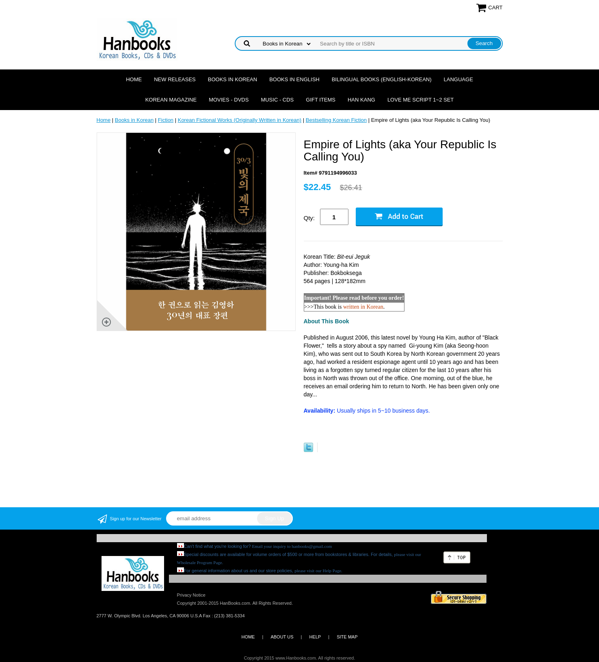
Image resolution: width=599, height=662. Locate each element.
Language (458, 79)
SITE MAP (347, 636)
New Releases (175, 79)
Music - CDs (277, 100)
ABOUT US (281, 636)
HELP (315, 636)
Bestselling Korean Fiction (336, 120)
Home (134, 79)
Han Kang (361, 100)
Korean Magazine (171, 100)
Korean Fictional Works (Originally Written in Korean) (239, 120)
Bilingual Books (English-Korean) (382, 79)
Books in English (294, 79)
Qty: (309, 217)
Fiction (165, 120)
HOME (248, 636)
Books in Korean (232, 79)
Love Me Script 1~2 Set (420, 100)
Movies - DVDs (229, 100)
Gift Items (320, 100)
